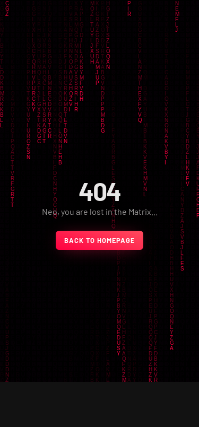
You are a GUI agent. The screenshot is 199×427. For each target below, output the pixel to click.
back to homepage (99, 240)
